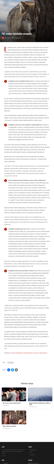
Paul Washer (5, 463)
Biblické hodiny (33, 449)
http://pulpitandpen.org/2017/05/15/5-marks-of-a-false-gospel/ (29, 353)
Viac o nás (4, 455)
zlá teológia (10, 362)
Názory (31, 452)
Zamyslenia (32, 454)
